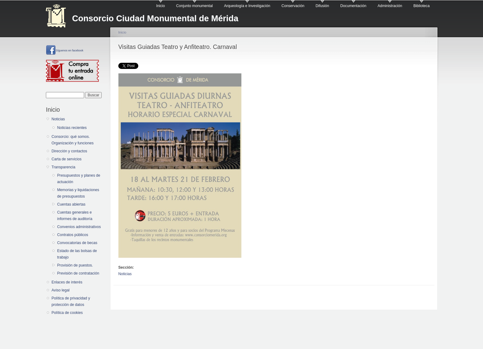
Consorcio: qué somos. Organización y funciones (72, 139)
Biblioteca (421, 6)
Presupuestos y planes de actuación (78, 178)
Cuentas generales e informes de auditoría (74, 215)
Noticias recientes (72, 128)
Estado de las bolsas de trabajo (77, 254)
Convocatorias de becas (77, 243)
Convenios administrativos (79, 227)
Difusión (322, 6)
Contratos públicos (72, 235)
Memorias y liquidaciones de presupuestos (78, 193)
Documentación (353, 6)
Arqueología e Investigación (247, 6)
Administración (390, 6)
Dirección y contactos (69, 151)
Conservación (293, 6)
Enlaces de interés (66, 282)
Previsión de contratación (78, 273)
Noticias (58, 119)
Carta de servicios (66, 159)
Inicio (160, 6)
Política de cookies (67, 313)
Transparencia (63, 167)
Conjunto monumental (194, 6)
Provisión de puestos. (75, 265)
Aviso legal (60, 290)
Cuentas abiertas (71, 204)
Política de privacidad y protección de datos (70, 301)
